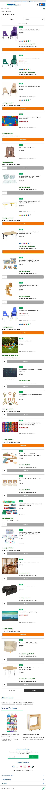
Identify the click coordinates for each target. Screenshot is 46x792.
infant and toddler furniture (8, 704)
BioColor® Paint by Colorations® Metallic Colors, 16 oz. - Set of (10, 735)
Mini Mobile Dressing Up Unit (31, 734)
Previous (12, 690)
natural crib (19, 704)
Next (34, 690)
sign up (34, 757)
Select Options (23, 49)
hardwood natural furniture (20, 702)
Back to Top (43, 788)
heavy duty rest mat (28, 704)
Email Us (30, 770)
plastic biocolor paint (7, 702)
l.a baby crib (31, 702)
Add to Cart (25, 168)
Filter (11, 19)
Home (3, 11)
